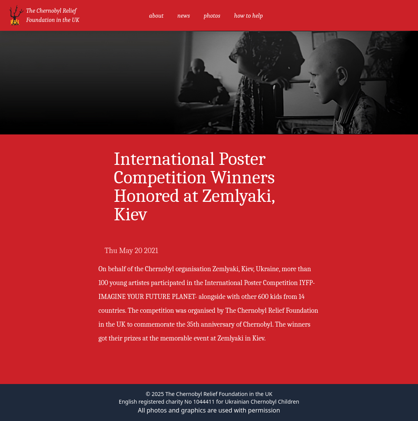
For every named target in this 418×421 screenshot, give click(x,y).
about (156, 15)
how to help (248, 15)
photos (212, 15)
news (183, 15)
